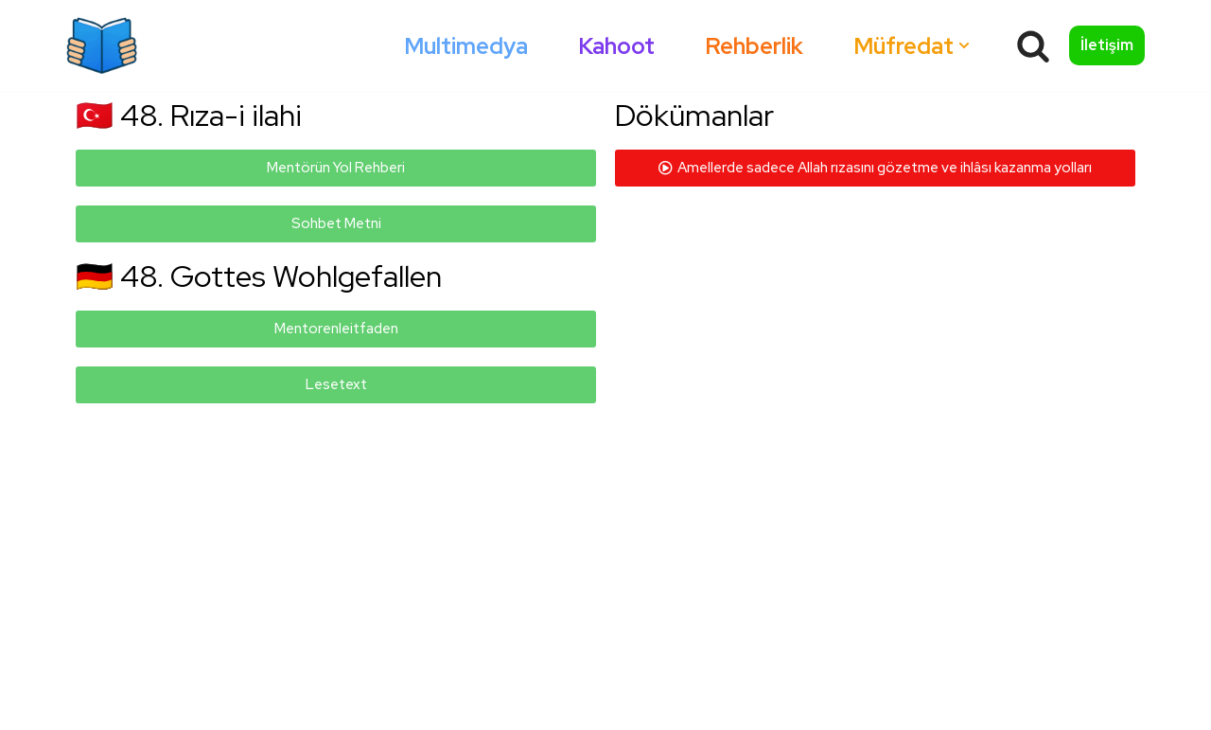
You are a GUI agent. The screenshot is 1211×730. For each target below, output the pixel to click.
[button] (964, 45)
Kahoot (616, 46)
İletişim (1106, 45)
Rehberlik (754, 46)
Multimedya (466, 46)
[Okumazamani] (101, 45)
